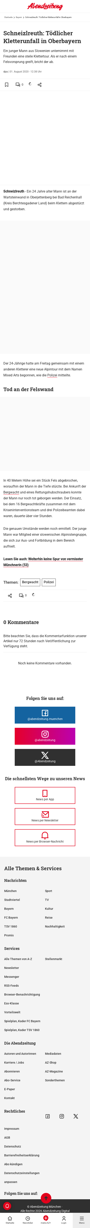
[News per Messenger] (45, 795)
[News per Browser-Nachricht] (45, 837)
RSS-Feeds (11, 985)
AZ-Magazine (54, 1071)
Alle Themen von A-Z (18, 959)
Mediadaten (53, 1053)
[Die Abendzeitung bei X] (45, 757)
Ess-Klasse (11, 1003)
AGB (7, 1137)
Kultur (49, 908)
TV (47, 900)
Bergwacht (11, 492)
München (10, 891)
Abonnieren (12, 1071)
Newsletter (11, 968)
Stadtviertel (12, 900)
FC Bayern (11, 917)
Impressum (11, 1128)
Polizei (52, 375)
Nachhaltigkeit (55, 926)
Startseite (8, 17)
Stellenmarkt (53, 959)
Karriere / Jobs (14, 1062)
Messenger (11, 976)
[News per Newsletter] (45, 816)
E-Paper (9, 1089)
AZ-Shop (50, 1062)
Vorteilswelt (12, 1012)
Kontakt (9, 1098)
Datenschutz (12, 1146)
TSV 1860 (10, 926)
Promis (9, 935)
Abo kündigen (13, 1164)
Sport (48, 891)
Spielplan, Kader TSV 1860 (22, 1030)
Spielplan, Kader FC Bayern (22, 1021)
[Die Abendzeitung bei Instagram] (45, 736)
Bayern (19, 17)
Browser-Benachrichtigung (22, 994)
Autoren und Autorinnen (20, 1053)
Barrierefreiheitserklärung (21, 1155)
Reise (49, 917)
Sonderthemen (55, 1080)
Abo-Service (12, 1080)
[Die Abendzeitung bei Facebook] (45, 715)
